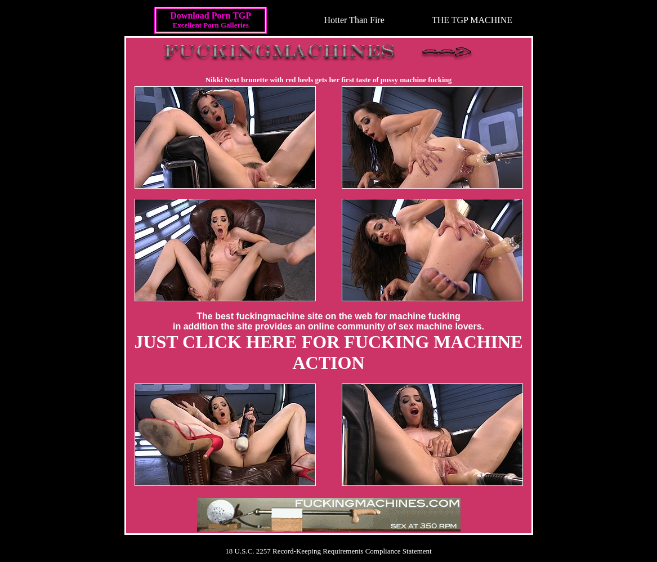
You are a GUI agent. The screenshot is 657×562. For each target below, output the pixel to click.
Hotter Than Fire (354, 20)
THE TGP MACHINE (472, 20)
